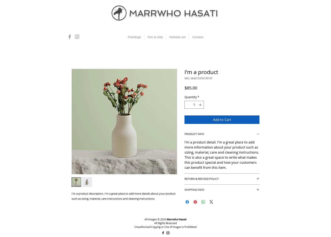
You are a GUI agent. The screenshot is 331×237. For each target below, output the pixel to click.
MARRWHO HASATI (173, 13)
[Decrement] (187, 104)
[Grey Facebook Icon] (70, 37)
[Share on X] (211, 201)
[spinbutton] (194, 104)
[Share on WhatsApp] (203, 201)
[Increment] (200, 104)
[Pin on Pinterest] (195, 201)
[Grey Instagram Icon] (77, 37)
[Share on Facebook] (187, 201)
